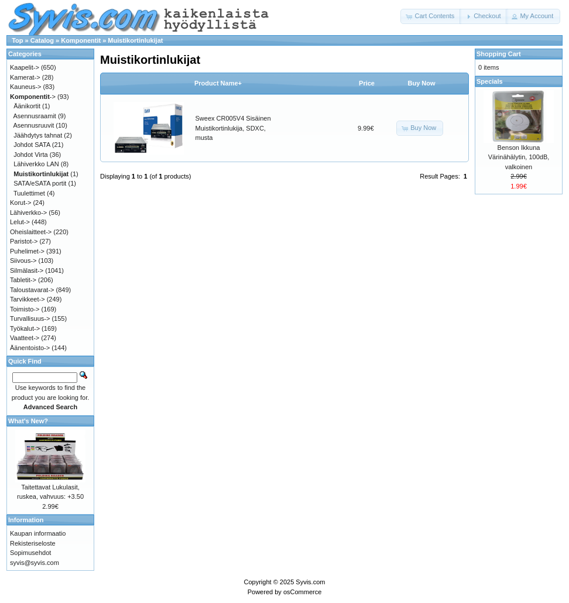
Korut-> (20, 202)
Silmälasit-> (26, 270)
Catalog (42, 40)
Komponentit (81, 40)
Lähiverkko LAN (36, 163)
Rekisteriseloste (33, 543)
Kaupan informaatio (38, 533)
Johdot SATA (31, 144)
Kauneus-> (26, 86)
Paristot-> (23, 241)
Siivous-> (23, 260)
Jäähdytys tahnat (37, 135)
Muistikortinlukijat (135, 40)
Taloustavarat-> (32, 289)
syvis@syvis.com (34, 562)
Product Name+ (218, 83)
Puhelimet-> (27, 251)
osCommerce (302, 591)
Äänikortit (26, 105)
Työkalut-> (25, 328)
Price (367, 83)
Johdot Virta (30, 154)
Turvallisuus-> (30, 318)
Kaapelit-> (24, 67)
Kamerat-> (25, 77)
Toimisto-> (24, 309)
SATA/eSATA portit (39, 183)
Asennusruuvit (33, 125)
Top (17, 40)
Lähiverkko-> (28, 212)
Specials (490, 81)
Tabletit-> (23, 279)
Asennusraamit (34, 115)
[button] (430, 16)
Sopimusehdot (30, 552)
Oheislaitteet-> (31, 231)
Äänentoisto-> (30, 347)
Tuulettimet (29, 193)
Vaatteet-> (24, 337)
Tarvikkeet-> (27, 299)
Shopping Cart (499, 53)
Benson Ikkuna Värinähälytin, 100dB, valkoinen (519, 157)
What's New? (28, 420)
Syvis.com (310, 581)
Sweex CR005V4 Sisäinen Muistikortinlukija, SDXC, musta (233, 128)
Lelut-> (20, 221)
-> (33, 96)
